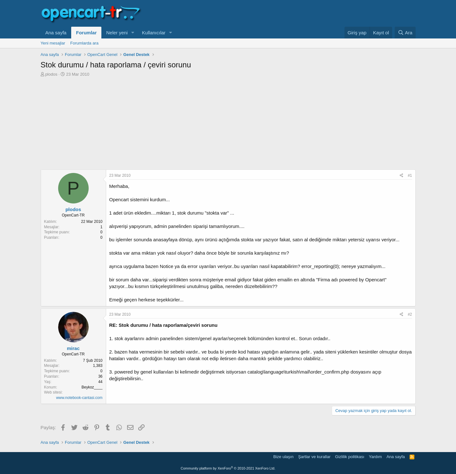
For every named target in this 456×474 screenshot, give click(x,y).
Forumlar (86, 32)
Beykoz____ (91, 387)
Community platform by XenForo (228, 468)
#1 (410, 175)
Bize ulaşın (283, 456)
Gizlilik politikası (349, 456)
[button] (132, 32)
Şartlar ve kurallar (314, 456)
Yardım (375, 456)
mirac (73, 348)
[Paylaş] (401, 175)
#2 (410, 314)
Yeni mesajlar (53, 43)
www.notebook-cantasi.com (79, 397)
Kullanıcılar (154, 32)
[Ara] (405, 32)
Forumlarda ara (84, 43)
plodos (51, 74)
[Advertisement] (228, 124)
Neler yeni (117, 32)
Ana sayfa (56, 32)
